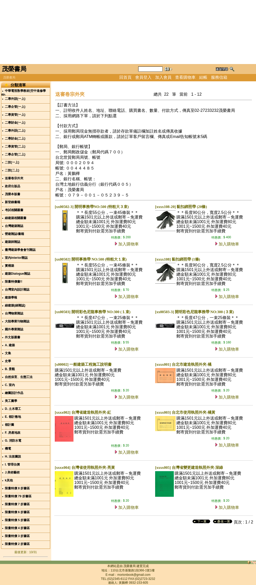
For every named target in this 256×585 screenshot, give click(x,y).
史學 (8, 361)
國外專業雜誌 (14, 329)
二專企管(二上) (15, 154)
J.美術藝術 (12, 472)
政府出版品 (12, 186)
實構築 (9, 265)
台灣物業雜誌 (14, 313)
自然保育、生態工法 (19, 377)
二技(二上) (12, 170)
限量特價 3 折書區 (17, 536)
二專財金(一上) (15, 122)
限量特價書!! (13, 281)
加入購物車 (128, 244)
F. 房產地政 (12, 432)
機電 (8, 448)
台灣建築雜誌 (14, 226)
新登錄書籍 (12, 202)
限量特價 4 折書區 (17, 528)
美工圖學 (11, 401)
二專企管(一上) (15, 106)
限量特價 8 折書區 (17, 488)
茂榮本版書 (12, 194)
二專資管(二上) (15, 146)
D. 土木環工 (13, 409)
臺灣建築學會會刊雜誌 (20, 250)
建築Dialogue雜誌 (17, 273)
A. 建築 (10, 345)
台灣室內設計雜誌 (17, 289)
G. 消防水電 (13, 440)
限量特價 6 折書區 (17, 512)
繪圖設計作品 (14, 393)
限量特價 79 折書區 (18, 496)
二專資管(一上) (15, 114)
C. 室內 (10, 385)
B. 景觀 (10, 369)
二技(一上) (12, 162)
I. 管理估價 (12, 464)
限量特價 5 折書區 (17, 520)
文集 (8, 353)
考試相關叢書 (14, 210)
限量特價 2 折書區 (17, 544)
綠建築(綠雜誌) (15, 305)
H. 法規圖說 (13, 456)
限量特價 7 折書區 (17, 504)
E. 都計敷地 (13, 417)
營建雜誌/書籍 (14, 234)
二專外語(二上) (15, 130)
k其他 (9, 480)
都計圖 (9, 425)
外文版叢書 (12, 337)
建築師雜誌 (12, 242)
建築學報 (11, 297)
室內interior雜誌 (16, 258)
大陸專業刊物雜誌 (17, 321)
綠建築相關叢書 (15, 218)
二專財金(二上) (15, 138)
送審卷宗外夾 (14, 178)
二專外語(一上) (15, 99)
